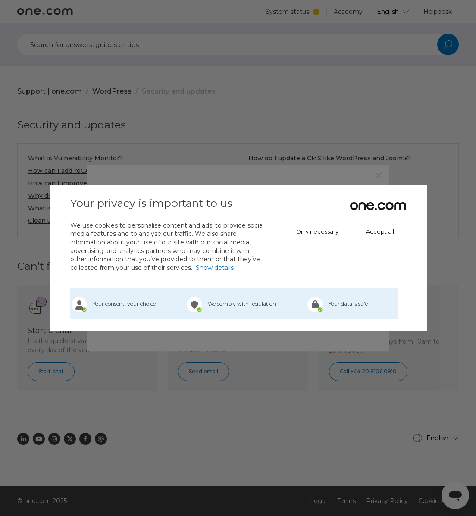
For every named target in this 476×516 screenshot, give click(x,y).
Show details (215, 268)
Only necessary (317, 231)
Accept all (380, 231)
